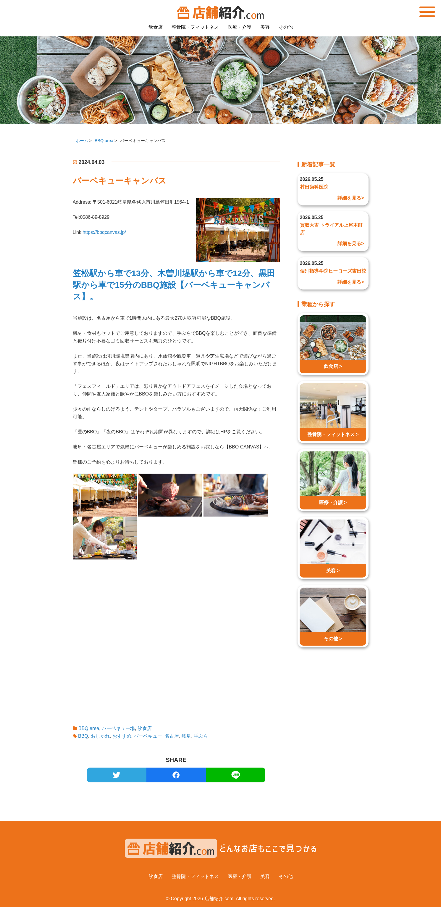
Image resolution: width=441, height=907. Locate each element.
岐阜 (186, 736)
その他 (286, 27)
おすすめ (121, 736)
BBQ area (88, 728)
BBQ (83, 736)
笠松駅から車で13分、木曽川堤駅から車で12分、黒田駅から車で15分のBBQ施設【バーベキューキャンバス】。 (174, 285)
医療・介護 (239, 27)
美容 (265, 27)
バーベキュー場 (118, 728)
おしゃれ (100, 736)
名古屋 (172, 736)
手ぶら (201, 736)
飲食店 (155, 27)
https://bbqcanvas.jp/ (104, 232)
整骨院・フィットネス (195, 27)
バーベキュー (148, 736)
